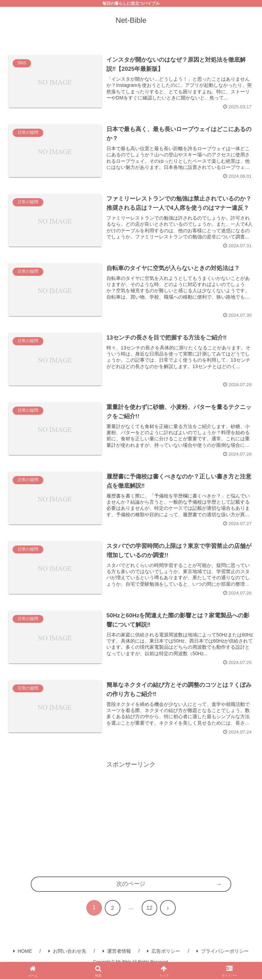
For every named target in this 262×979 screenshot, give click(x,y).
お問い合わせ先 (67, 958)
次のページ (131, 891)
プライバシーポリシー (222, 958)
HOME (22, 958)
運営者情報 (117, 958)
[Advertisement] (131, 824)
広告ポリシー (163, 958)
